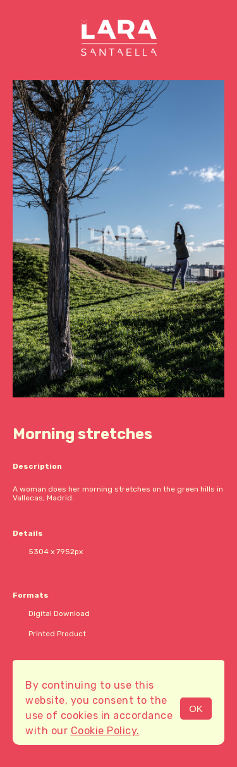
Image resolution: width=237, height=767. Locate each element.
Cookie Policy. (105, 731)
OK (196, 708)
